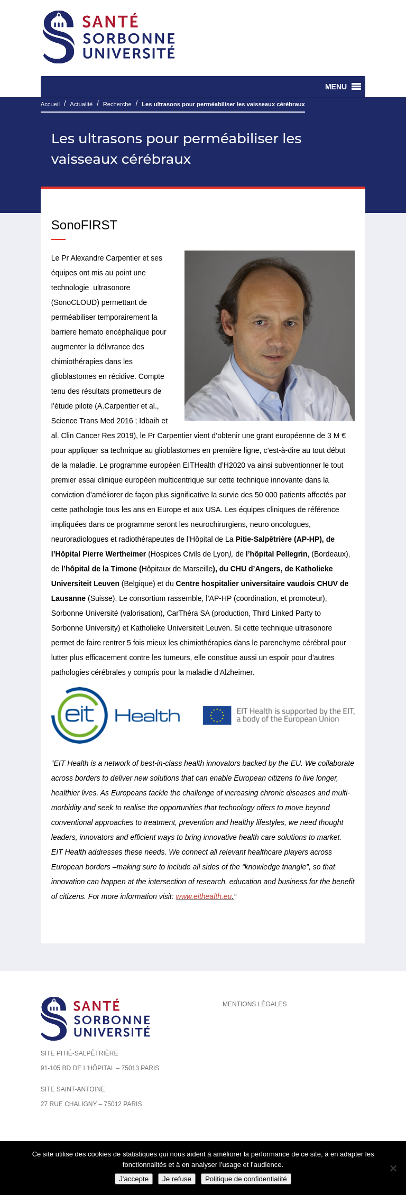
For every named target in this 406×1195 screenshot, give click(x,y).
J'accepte (134, 1179)
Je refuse (176, 1179)
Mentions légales (255, 1004)
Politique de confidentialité (246, 1179)
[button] (336, 86)
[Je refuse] (392, 1168)
